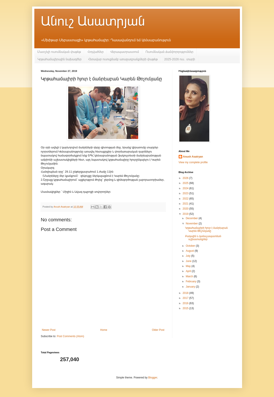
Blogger (152, 377)
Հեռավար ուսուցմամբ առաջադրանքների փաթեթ (123, 59)
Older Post (158, 329)
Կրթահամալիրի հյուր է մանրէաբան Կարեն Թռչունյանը (206, 229)
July (188, 255)
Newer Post (49, 329)
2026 (186, 178)
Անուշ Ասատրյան (93, 21)
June (189, 261)
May (188, 266)
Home (103, 329)
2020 (186, 208)
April (189, 271)
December (192, 218)
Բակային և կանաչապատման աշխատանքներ (203, 238)
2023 (186, 193)
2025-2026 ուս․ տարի (179, 59)
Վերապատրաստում (124, 52)
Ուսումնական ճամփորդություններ (170, 52)
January (191, 286)
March (190, 276)
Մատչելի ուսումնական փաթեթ (59, 52)
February (191, 281)
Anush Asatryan (193, 156)
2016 (186, 303)
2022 (186, 198)
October (191, 245)
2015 (186, 308)
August (190, 250)
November (192, 223)
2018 (186, 293)
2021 (186, 203)
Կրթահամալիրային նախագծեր (60, 59)
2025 (186, 183)
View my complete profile (193, 162)
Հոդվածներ (95, 52)
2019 (186, 213)
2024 (186, 188)
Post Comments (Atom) (70, 336)
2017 (186, 298)
